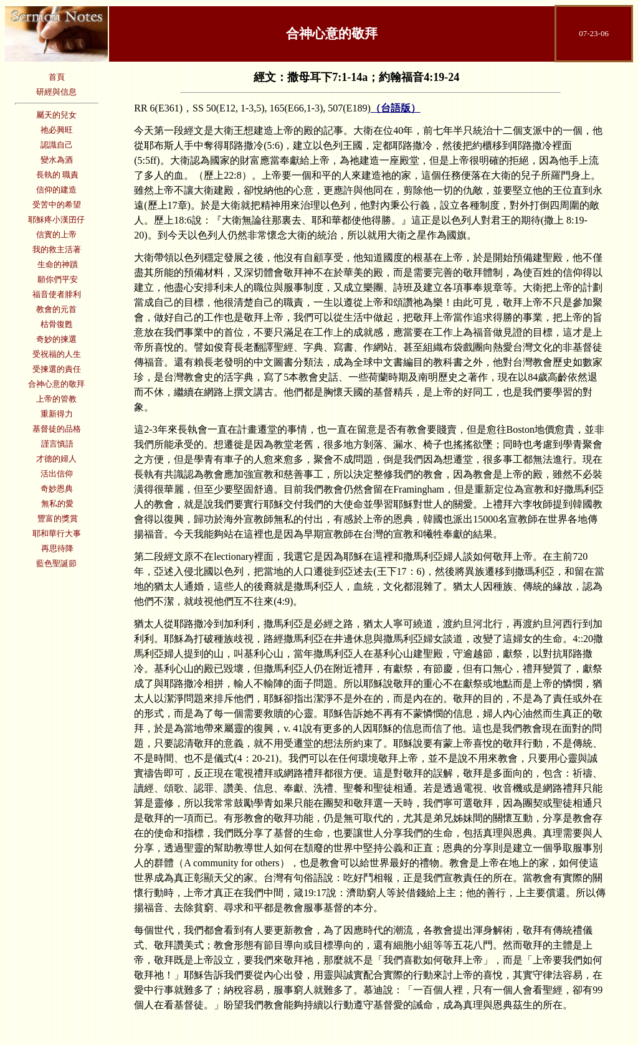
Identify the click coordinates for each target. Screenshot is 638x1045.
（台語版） (396, 108)
